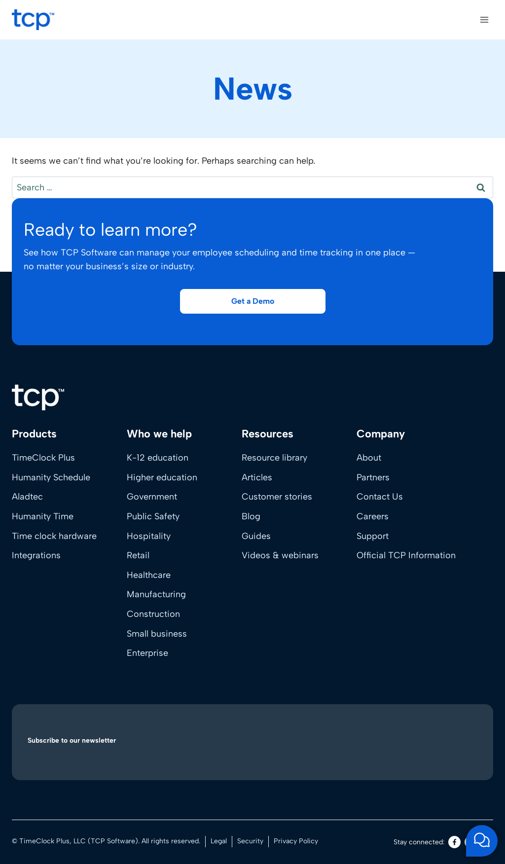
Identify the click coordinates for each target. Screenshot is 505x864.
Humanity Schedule (51, 477)
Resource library (274, 457)
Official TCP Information (406, 555)
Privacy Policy (296, 841)
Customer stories (277, 496)
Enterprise (147, 653)
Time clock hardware (54, 536)
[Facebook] (454, 842)
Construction (153, 614)
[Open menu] (484, 19)
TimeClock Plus (43, 457)
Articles (257, 477)
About (369, 457)
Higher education (162, 477)
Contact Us (380, 496)
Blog (251, 516)
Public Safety (153, 516)
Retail (138, 555)
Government (152, 496)
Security (250, 841)
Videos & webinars (280, 555)
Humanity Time (42, 516)
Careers (373, 516)
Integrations (36, 555)
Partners (373, 477)
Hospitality (149, 536)
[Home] (38, 397)
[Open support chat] (482, 841)
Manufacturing (156, 594)
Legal (219, 841)
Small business (157, 633)
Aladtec (27, 496)
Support (373, 536)
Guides (256, 536)
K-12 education (157, 457)
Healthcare (149, 575)
